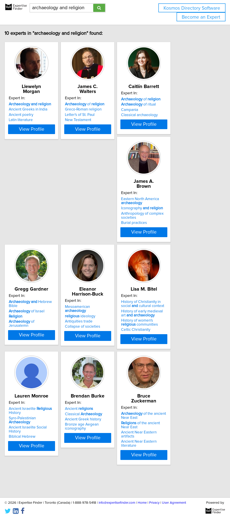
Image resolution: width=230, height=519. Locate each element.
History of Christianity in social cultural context (43, 330)
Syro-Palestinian (110, 333)
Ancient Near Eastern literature (44, 459)
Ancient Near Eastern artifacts (43, 454)
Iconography (39, 225)
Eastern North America (37, 218)
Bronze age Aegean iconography (180, 344)
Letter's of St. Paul (100, 115)
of (105, 104)
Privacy (154, 502)
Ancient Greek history (171, 338)
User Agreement (174, 502)
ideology (168, 221)
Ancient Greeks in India (37, 109)
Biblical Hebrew (99, 344)
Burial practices (31, 240)
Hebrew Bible (112, 216)
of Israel (103, 221)
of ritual (170, 109)
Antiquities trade (167, 227)
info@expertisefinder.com (117, 502)
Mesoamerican (176, 216)
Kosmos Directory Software (192, 8)
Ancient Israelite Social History (111, 338)
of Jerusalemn (109, 232)
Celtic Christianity (32, 356)
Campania (161, 115)
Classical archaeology (171, 120)
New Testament (99, 120)
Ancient (167, 328)
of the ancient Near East (46, 449)
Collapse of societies (170, 232)
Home (142, 502)
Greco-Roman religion (104, 109)
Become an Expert (201, 17)
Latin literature (30, 120)
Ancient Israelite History (114, 328)
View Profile (46, 141)
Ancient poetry (30, 115)
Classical (171, 333)
